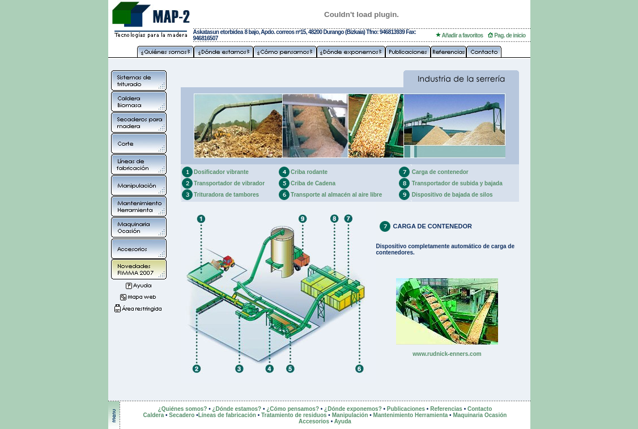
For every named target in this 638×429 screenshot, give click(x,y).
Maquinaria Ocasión (480, 415)
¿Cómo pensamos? (292, 409)
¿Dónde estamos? (236, 409)
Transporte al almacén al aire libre (336, 195)
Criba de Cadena (313, 183)
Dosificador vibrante (221, 172)
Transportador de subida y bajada (457, 183)
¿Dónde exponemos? (353, 409)
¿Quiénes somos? (182, 409)
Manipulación (350, 415)
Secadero (181, 415)
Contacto (479, 409)
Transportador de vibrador (229, 183)
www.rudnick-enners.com (446, 354)
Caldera (154, 415)
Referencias (446, 409)
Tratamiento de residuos (294, 415)
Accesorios (314, 421)
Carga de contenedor (440, 172)
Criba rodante (309, 172)
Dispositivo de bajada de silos (452, 195)
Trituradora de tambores (226, 195)
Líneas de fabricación (227, 415)
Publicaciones (406, 409)
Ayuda (342, 421)
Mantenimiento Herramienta (410, 415)
